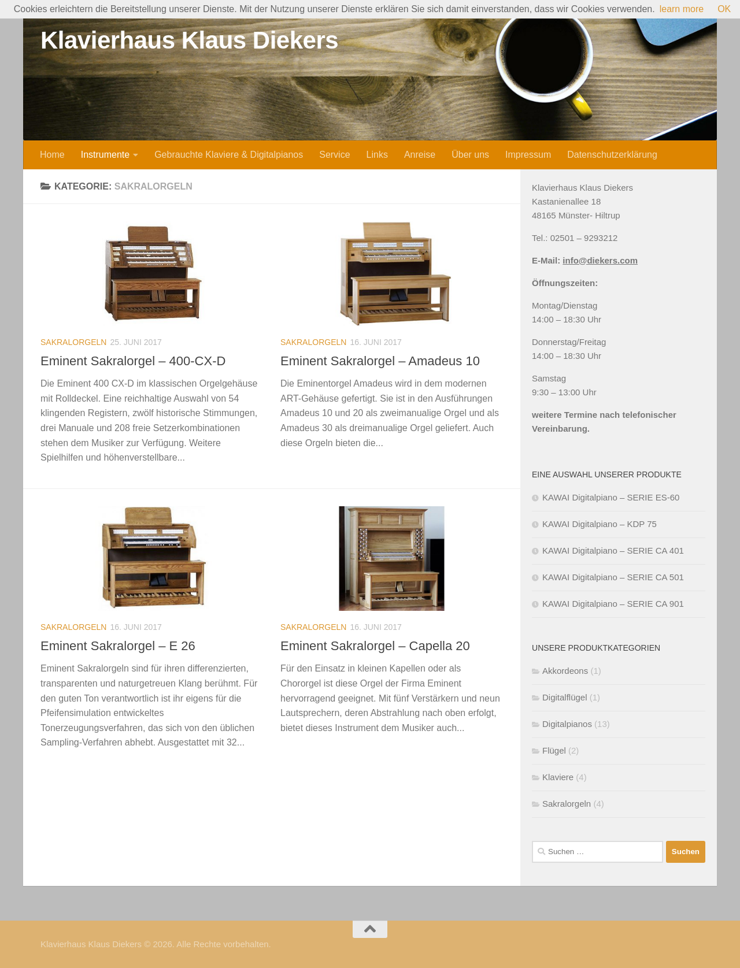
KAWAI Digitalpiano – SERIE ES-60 (610, 497)
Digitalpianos (567, 724)
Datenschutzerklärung (612, 155)
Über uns (470, 155)
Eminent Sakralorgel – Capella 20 (375, 646)
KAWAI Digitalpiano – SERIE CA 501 (613, 577)
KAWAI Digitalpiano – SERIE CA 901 (613, 604)
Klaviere (558, 777)
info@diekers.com (600, 260)
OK (724, 9)
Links (377, 155)
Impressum (528, 155)
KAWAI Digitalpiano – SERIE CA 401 (613, 550)
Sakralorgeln (73, 342)
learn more (682, 9)
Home (52, 155)
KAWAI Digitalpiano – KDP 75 (599, 524)
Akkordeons (565, 671)
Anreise (419, 155)
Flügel (554, 750)
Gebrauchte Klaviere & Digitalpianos (228, 155)
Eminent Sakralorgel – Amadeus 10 (380, 361)
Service (334, 155)
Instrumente (105, 155)
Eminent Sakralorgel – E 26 (117, 646)
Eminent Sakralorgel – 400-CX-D (132, 361)
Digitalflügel (564, 697)
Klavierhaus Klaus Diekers (189, 40)
